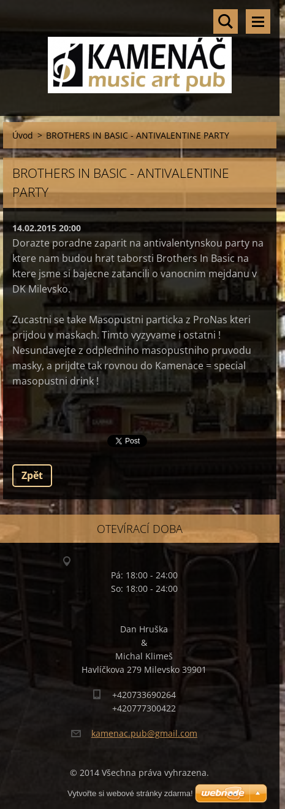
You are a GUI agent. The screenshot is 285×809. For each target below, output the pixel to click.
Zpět (32, 475)
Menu (258, 21)
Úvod (22, 135)
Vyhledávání (225, 21)
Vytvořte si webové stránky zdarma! (130, 793)
